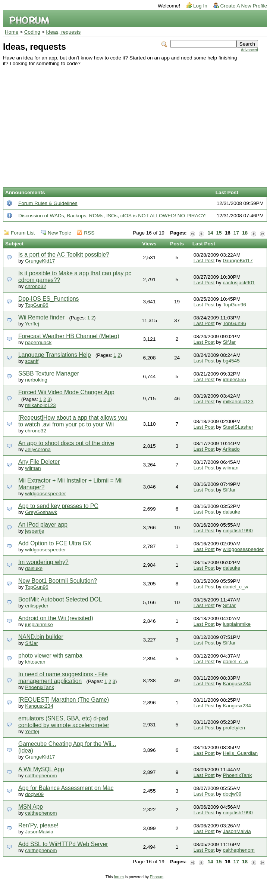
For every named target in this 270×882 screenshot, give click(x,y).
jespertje (34, 531)
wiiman (33, 468)
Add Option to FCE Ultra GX (54, 543)
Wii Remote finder (41, 317)
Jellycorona (38, 449)
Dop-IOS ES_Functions (48, 298)
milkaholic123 (40, 405)
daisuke (231, 512)
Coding (32, 32)
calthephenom (41, 775)
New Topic (59, 233)
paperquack (38, 342)
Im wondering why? (43, 562)
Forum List (23, 233)
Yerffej (32, 324)
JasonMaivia (39, 831)
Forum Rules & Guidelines (48, 203)
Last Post (204, 260)
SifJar (229, 342)
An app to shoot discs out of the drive (66, 443)
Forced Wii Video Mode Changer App (66, 392)
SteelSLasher (238, 427)
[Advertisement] (130, 122)
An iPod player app (43, 524)
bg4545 (231, 361)
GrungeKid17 (40, 261)
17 (236, 233)
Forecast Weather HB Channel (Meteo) (68, 336)
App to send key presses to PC (58, 506)
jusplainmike (39, 624)
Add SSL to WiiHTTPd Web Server (63, 844)
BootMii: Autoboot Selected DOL (60, 599)
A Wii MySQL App (41, 769)
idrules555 (234, 379)
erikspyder (36, 606)
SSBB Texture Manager (48, 373)
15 (219, 233)
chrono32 (35, 286)
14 (210, 233)
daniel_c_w (235, 586)
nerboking (36, 380)
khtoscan (35, 662)
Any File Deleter (39, 462)
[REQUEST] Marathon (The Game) (63, 699)
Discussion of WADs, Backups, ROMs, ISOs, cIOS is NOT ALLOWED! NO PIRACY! (112, 215)
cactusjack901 (239, 282)
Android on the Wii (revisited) (55, 618)
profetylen (234, 728)
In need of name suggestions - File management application (63, 677)
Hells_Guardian (240, 753)
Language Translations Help (54, 355)
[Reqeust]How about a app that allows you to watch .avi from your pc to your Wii (73, 421)
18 (245, 233)
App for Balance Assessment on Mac (65, 788)
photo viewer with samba (50, 655)
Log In (200, 6)
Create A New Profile (243, 6)
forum (119, 877)
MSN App (30, 806)
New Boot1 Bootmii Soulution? (57, 581)
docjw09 (34, 794)
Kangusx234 (237, 683)
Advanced (249, 50)
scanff (31, 361)
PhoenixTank (39, 687)
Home (11, 32)
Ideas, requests (63, 32)
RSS (89, 233)
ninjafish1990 (237, 530)
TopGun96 (36, 305)
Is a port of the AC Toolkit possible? (63, 254)
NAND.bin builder (40, 637)
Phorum (156, 877)
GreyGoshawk (41, 512)
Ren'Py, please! (38, 825)
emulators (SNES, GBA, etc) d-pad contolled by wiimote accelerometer (63, 721)
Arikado (231, 449)
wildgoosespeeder (45, 493)
